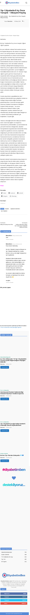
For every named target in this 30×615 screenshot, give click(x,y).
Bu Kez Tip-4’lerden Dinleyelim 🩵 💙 (12, 455)
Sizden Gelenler (4, 16)
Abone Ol (24, 603)
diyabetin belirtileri (15, 208)
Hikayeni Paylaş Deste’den (6, 224)
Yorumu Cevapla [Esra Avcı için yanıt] (9, 239)
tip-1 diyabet (4, 211)
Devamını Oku (5, 367)
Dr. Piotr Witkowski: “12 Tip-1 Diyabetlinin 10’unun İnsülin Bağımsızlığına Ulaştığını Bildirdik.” (13, 360)
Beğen (24, 593)
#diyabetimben (13, 469)
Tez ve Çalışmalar (4, 390)
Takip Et (24, 596)
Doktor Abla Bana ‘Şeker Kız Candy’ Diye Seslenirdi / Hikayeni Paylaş (21, 226)
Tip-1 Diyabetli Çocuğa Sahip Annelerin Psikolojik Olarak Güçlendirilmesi (12, 424)
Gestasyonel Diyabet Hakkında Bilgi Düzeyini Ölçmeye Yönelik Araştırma (12, 392)
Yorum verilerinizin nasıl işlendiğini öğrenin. (11, 327)
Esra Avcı (10, 21)
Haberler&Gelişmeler (5, 357)
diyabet (7, 208)
